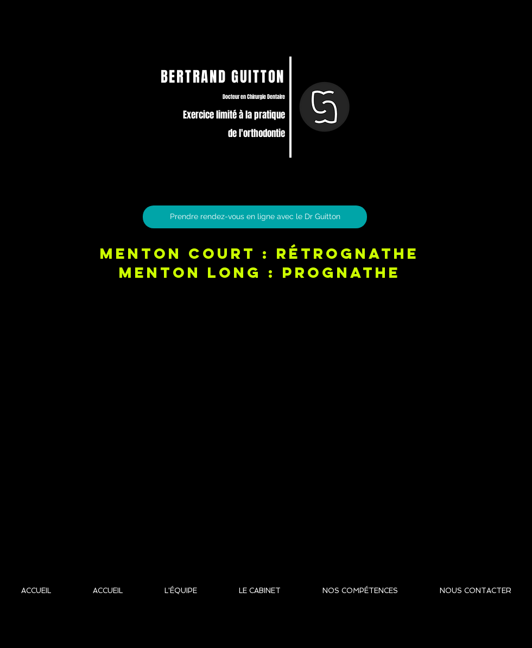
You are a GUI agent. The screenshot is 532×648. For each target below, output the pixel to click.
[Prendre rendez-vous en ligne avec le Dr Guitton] (255, 216)
